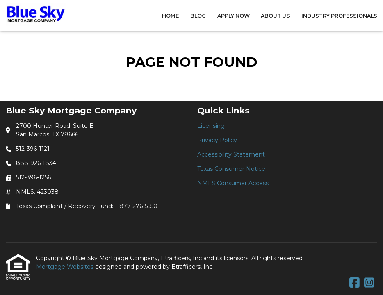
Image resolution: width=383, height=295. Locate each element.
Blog (198, 16)
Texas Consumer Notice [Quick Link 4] (231, 168)
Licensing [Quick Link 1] (211, 125)
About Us (275, 16)
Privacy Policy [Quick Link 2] (217, 140)
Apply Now (233, 16)
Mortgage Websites (65, 266)
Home (170, 16)
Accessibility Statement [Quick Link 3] (231, 154)
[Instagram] (369, 283)
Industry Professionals (339, 16)
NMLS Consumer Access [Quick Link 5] (233, 183)
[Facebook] (354, 283)
